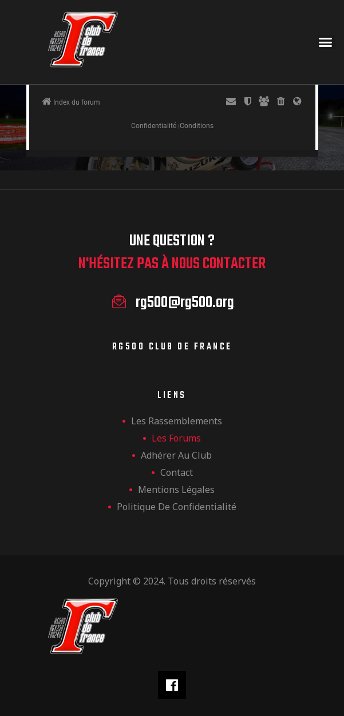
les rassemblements (176, 421)
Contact (176, 472)
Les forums (176, 438)
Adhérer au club (176, 455)
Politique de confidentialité (176, 506)
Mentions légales (176, 489)
